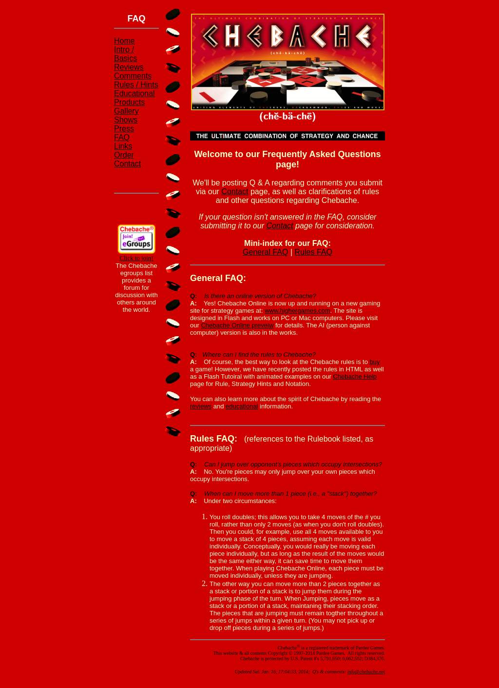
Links (123, 146)
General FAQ (265, 252)
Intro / (124, 49)
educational (242, 406)
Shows (125, 120)
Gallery (126, 111)
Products (129, 102)
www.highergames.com (297, 310)
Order (124, 155)
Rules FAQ (313, 252)
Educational (134, 93)
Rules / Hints (136, 85)
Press (124, 128)
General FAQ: (218, 278)
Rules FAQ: (213, 439)
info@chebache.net (366, 671)
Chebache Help (355, 376)
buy (375, 361)
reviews (200, 406)
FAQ (122, 137)
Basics (125, 58)
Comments (133, 76)
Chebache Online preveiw (237, 325)
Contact (127, 164)
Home (124, 41)
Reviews (128, 67)
